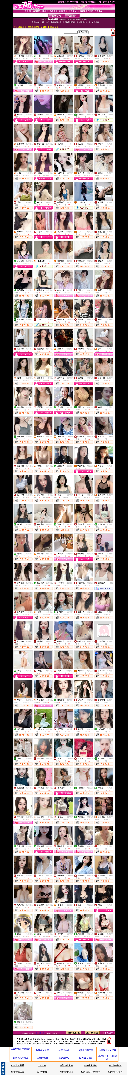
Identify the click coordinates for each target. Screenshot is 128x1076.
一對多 (30, 85)
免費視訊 (29, 56)
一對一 (111, 115)
